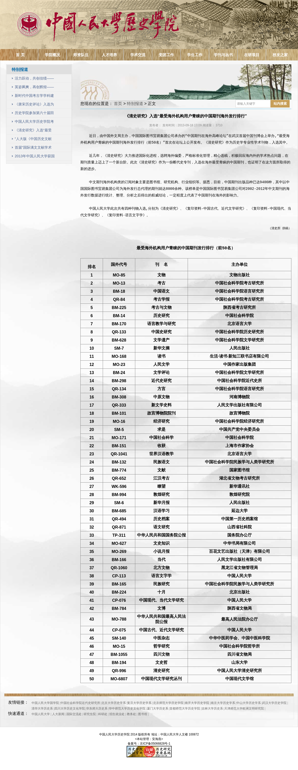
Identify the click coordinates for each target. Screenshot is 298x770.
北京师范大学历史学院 (168, 703)
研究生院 (90, 714)
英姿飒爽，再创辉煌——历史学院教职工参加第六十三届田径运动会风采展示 (34, 88)
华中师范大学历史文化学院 (127, 708)
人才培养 (109, 55)
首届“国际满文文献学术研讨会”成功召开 (33, 148)
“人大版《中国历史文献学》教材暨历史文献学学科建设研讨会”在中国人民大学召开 (34, 140)
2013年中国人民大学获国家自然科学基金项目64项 (35, 157)
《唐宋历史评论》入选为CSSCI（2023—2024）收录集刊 (34, 105)
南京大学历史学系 (223, 703)
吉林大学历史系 (212, 708)
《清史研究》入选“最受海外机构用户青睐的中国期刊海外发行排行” (34, 131)
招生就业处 (117, 714)
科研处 (102, 714)
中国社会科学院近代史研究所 (80, 703)
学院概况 (52, 55)
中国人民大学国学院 (45, 703)
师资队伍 (80, 55)
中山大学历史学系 (248, 703)
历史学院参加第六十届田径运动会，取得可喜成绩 (34, 114)
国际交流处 (74, 714)
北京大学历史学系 (113, 703)
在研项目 (251, 55)
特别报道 (135, 103)
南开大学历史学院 (197, 703)
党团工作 (166, 55)
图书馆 (142, 714)
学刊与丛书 (223, 55)
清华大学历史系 (42, 708)
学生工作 (194, 55)
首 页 (20, 55)
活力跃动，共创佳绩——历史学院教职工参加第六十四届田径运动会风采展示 (34, 79)
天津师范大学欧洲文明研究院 (244, 708)
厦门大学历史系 (157, 708)
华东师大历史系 (97, 708)
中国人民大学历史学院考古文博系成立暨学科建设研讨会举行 (34, 122)
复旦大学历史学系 (139, 703)
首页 (118, 103)
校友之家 (280, 55)
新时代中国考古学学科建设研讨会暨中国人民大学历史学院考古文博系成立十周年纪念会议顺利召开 (34, 97)
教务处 (131, 714)
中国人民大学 (41, 714)
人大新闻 (58, 714)
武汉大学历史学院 (274, 703)
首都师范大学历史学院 (185, 708)
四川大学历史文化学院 (69, 708)
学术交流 (137, 55)
